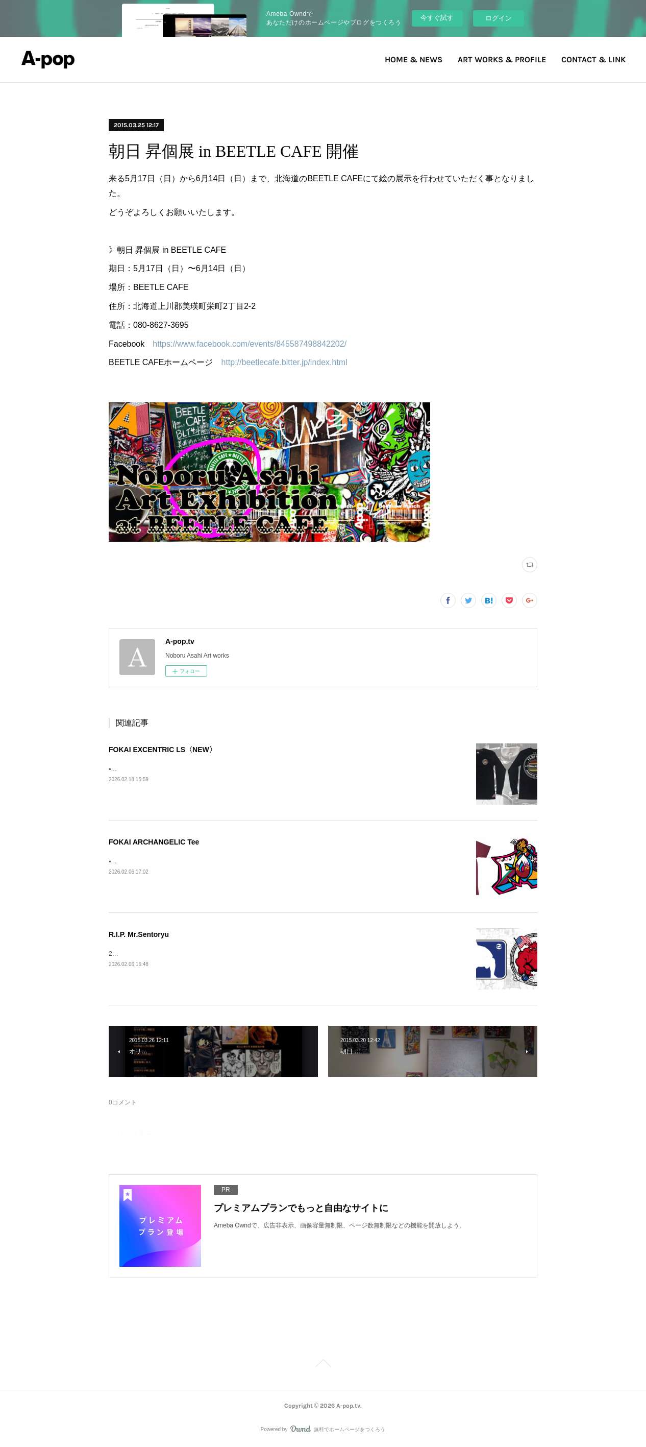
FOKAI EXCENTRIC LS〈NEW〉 (162, 749)
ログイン (498, 18)
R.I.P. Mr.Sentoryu (139, 934)
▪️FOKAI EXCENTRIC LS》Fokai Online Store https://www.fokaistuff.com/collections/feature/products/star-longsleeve (266, 769)
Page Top (323, 1364)
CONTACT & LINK (593, 59)
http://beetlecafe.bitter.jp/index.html (284, 362)
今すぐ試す (437, 17)
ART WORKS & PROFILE (502, 59)
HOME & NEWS (413, 59)
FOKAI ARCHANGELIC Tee (154, 842)
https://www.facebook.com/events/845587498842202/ (249, 344)
